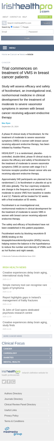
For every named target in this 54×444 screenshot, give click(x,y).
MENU (12, 48)
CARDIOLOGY (10, 353)
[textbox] (24, 23)
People (25, 27)
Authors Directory (13, 393)
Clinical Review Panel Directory (20, 404)
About (5, 17)
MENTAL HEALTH (12, 362)
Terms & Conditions (14, 421)
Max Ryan (6, 123)
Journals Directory (13, 399)
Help (24, 17)
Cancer (13, 54)
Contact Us (15, 17)
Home (5, 54)
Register (43, 17)
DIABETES (9, 357)
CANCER (6, 62)
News (22, 54)
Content (16, 27)
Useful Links (10, 410)
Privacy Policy (11, 415)
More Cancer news (13, 336)
